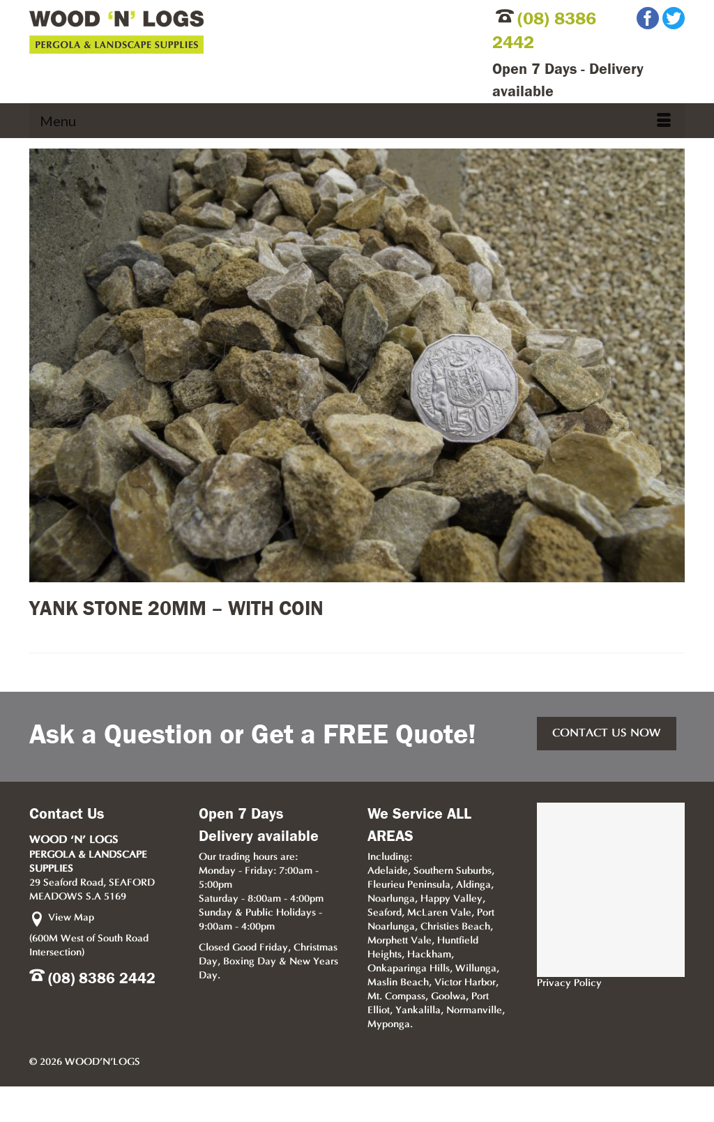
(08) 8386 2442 (101, 978)
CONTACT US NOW (606, 733)
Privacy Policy (569, 983)
